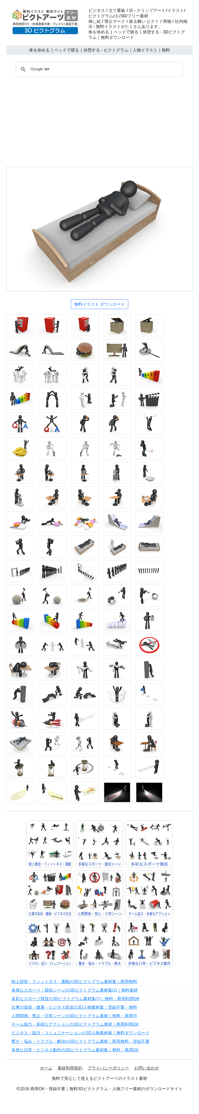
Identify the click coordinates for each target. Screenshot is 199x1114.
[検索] (99, 69)
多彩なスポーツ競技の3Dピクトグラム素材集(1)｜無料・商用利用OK (75, 998)
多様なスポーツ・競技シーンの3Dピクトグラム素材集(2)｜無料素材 (74, 990)
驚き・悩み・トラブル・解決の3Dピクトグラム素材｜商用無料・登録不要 (80, 1041)
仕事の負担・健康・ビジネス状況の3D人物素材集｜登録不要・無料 (74, 1007)
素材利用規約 (70, 1068)
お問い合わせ (146, 1068)
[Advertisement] (99, 120)
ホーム (46, 1068)
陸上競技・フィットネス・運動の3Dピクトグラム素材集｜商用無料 (74, 981)
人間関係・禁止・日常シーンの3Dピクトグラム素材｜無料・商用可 (74, 1015)
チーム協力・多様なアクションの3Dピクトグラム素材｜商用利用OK (75, 1024)
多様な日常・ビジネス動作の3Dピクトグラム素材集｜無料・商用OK (75, 1050)
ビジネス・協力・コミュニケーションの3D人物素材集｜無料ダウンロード (80, 1033)
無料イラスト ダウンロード (99, 304)
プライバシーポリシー (108, 1068)
